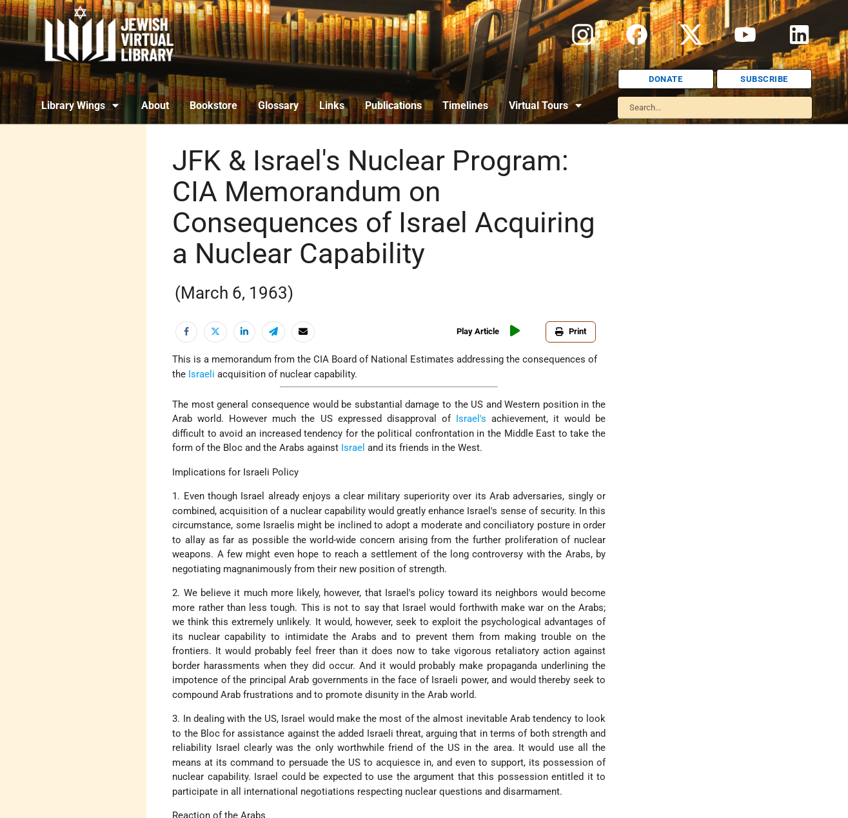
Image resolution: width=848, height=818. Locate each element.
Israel (353, 448)
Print (570, 331)
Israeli (201, 374)
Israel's (471, 418)
